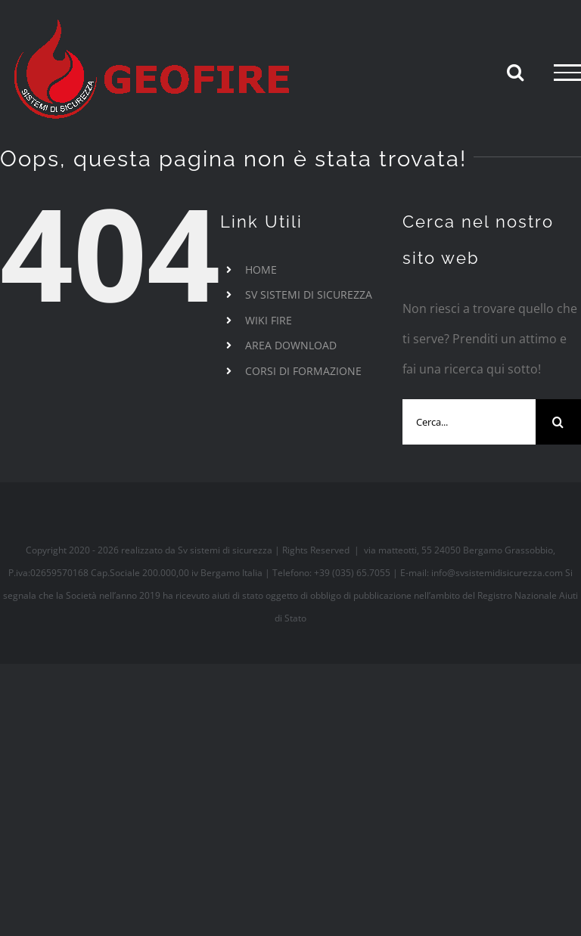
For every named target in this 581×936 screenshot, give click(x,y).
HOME (261, 269)
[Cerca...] (469, 422)
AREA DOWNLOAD (291, 345)
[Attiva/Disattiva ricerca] (515, 72)
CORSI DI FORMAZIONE (303, 371)
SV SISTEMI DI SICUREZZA (308, 294)
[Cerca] (558, 422)
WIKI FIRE (268, 320)
